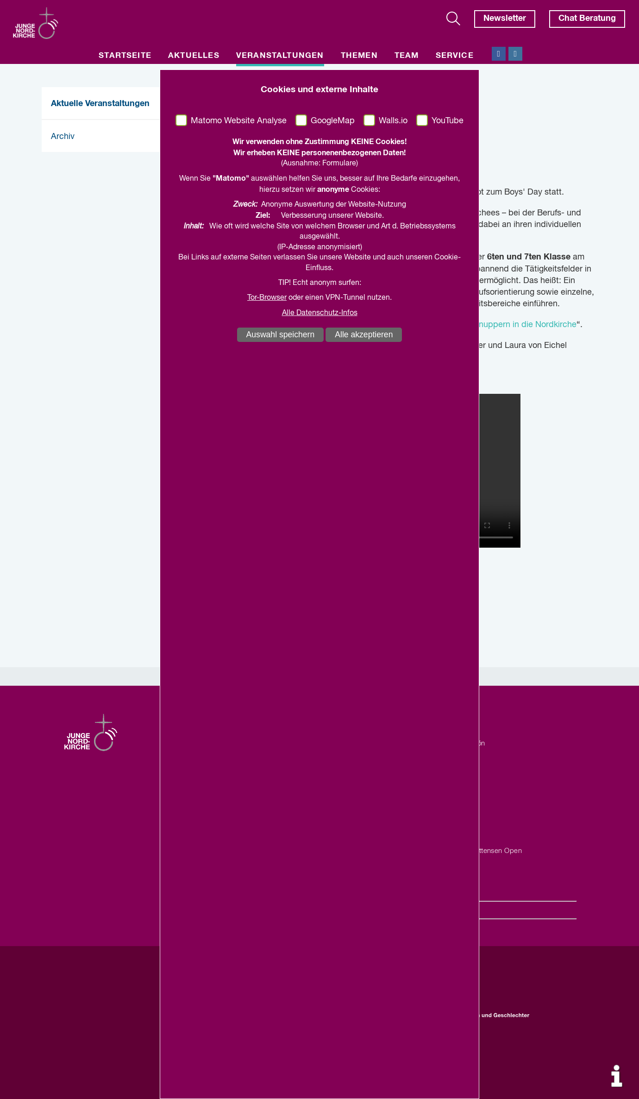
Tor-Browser (267, 298)
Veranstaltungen (280, 56)
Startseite (125, 56)
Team (407, 56)
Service (455, 56)
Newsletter (504, 18)
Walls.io (393, 121)
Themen (359, 56)
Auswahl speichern (280, 334)
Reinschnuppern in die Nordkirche (512, 325)
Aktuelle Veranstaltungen (100, 104)
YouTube (448, 121)
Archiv (63, 137)
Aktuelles (193, 56)
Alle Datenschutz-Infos (319, 313)
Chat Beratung (587, 18)
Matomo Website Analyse (239, 121)
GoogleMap (333, 121)
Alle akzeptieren (364, 334)
